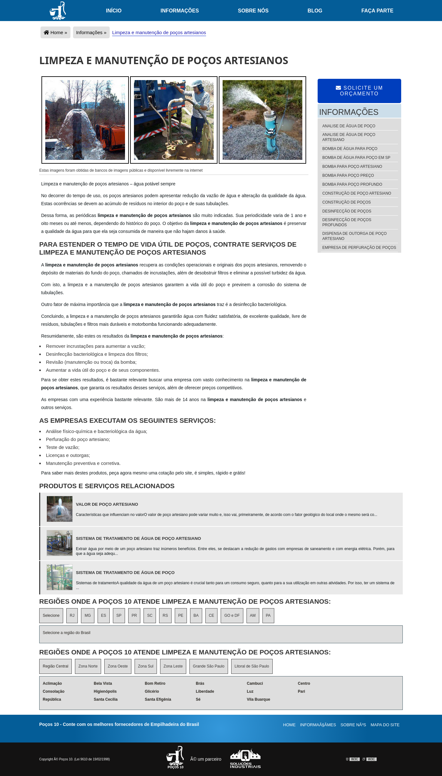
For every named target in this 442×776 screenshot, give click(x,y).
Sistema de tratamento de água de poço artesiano (138, 538)
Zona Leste (173, 666)
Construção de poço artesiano (356, 193)
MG (88, 615)
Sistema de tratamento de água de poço (125, 572)
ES (103, 615)
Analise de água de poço (348, 126)
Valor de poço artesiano (107, 504)
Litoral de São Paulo (252, 666)
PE (180, 615)
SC (149, 615)
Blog (315, 10)
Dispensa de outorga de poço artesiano (354, 236)
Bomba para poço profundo (352, 184)
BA (196, 615)
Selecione (51, 615)
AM (253, 615)
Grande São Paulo (209, 666)
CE (211, 615)
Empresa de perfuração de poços (359, 247)
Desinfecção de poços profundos (346, 222)
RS (165, 615)
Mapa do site (385, 724)
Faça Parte (377, 10)
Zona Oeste (118, 666)
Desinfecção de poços (346, 211)
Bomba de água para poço (350, 148)
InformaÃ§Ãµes (318, 724)
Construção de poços (346, 202)
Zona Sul (145, 666)
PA (268, 615)
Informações (180, 10)
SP (119, 615)
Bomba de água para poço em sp (356, 157)
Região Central (55, 666)
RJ (72, 615)
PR (134, 615)
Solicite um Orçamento (359, 90)
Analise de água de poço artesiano (348, 137)
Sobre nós (253, 10)
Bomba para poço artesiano (352, 166)
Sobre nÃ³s (353, 724)
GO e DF (231, 615)
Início (114, 10)
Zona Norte (88, 666)
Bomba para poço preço (348, 175)
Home (289, 724)
